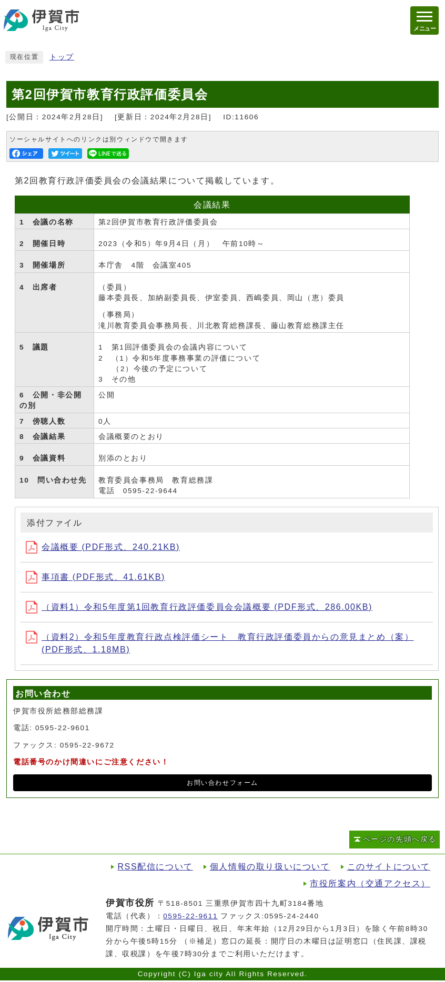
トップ (61, 57)
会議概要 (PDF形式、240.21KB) (103, 547)
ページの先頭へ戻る (400, 839)
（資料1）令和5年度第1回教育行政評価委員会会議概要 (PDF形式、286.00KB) (199, 606)
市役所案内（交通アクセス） (370, 883)
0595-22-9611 (190, 916)
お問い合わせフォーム (222, 783)
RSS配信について (155, 866)
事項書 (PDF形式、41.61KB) (95, 576)
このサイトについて (388, 866)
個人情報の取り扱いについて (270, 866)
